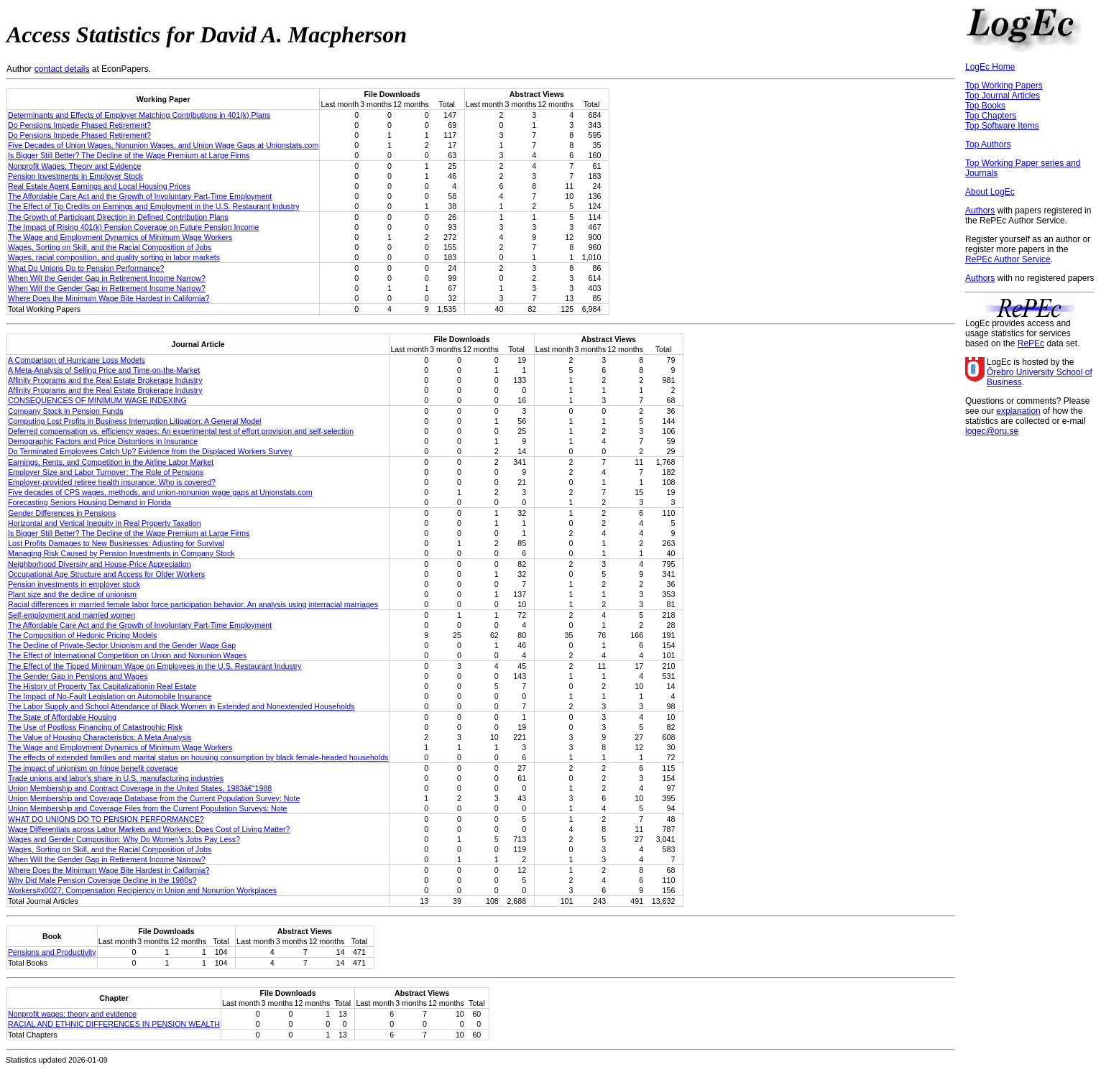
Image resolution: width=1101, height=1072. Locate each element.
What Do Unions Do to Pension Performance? (86, 268)
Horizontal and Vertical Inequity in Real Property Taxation (104, 523)
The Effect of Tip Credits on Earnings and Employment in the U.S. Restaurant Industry (154, 206)
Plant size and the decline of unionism (72, 594)
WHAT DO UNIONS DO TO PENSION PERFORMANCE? (106, 819)
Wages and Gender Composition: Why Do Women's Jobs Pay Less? (124, 839)
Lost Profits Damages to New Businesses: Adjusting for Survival (116, 543)
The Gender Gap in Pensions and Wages (78, 676)
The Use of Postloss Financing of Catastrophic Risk (95, 727)
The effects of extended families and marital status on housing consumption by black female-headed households (198, 757)
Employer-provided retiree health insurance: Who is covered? (112, 482)
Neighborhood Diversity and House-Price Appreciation (99, 564)
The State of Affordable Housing (62, 717)
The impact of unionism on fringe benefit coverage (93, 768)
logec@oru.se (991, 431)
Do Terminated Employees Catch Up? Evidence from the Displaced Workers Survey (150, 451)
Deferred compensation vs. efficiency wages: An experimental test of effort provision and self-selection (181, 431)
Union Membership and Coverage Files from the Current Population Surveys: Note (147, 808)
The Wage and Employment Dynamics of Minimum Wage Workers (120, 237)
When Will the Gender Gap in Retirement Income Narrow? (107, 278)
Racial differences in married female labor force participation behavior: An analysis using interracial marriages (193, 604)
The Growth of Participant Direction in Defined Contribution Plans (118, 217)
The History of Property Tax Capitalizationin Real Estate (102, 686)
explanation (1018, 411)
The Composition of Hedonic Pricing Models (82, 635)
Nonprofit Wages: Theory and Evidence (74, 166)
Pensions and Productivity (52, 952)
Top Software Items (1002, 126)
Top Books (985, 106)
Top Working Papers (1004, 85)
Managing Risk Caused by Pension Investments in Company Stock (121, 553)
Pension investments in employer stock (74, 584)
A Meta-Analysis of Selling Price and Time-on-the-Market (104, 370)
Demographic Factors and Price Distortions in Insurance (103, 441)
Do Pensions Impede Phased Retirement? (79, 125)
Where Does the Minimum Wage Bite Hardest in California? (108, 298)
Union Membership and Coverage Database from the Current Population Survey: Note (154, 798)
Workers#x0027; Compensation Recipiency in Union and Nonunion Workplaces (142, 890)
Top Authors (987, 144)
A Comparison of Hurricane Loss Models (76, 360)
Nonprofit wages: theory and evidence (72, 1013)
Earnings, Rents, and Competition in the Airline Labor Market (110, 462)
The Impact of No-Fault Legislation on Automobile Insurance (109, 696)
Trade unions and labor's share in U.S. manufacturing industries (116, 778)
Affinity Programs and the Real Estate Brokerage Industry (105, 380)
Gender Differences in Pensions (62, 513)
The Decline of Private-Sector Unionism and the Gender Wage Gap (122, 645)
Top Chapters (990, 116)
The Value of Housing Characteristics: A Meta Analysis (100, 737)
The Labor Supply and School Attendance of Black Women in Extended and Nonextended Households (181, 706)
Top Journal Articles (1002, 96)
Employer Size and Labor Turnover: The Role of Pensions (105, 472)
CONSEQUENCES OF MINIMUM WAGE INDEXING (97, 400)
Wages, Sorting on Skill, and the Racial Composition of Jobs (109, 247)
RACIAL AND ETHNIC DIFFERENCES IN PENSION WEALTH (114, 1024)
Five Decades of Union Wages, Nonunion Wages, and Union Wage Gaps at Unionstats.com (163, 145)
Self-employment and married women (71, 615)
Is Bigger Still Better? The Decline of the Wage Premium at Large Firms (128, 155)
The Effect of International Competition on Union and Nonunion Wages (127, 655)
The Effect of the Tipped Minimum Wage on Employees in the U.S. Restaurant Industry (155, 666)
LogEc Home (990, 67)
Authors (980, 210)
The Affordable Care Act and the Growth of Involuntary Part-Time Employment (140, 196)
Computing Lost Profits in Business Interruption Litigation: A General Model (134, 421)
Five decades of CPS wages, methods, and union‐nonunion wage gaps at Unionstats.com (160, 492)
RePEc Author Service (1008, 259)
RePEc (1031, 343)
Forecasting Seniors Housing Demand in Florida (89, 502)
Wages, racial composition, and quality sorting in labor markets (114, 257)
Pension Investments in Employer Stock (75, 176)
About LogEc (990, 192)
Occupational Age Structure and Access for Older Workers (106, 574)
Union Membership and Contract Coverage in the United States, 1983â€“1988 (140, 788)
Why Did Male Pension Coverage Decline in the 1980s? (102, 880)
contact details (62, 69)
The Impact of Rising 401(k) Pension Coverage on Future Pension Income (133, 227)
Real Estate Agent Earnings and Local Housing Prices (99, 186)
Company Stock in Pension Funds (66, 411)
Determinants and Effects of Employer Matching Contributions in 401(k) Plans (139, 115)
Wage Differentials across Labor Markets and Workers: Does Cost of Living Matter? (149, 829)
